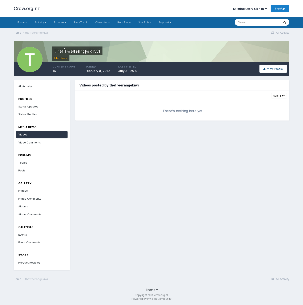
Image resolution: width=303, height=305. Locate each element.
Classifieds (102, 22)
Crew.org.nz (27, 8)
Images (23, 190)
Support (165, 22)
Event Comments (29, 242)
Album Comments (29, 214)
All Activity (25, 86)
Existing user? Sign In (250, 8)
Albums (23, 206)
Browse (60, 22)
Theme (151, 290)
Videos (22, 134)
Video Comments (29, 142)
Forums (22, 22)
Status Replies (27, 114)
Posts (21, 170)
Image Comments (29, 198)
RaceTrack (81, 22)
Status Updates (28, 106)
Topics (22, 162)
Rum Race (124, 22)
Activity (40, 22)
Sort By (279, 95)
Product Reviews (29, 262)
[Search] (257, 22)
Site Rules (144, 22)
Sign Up (280, 8)
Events (22, 234)
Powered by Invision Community (151, 298)
